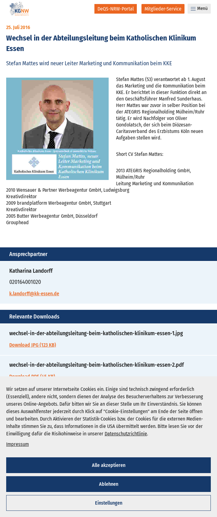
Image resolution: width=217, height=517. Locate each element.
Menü (199, 8)
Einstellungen (108, 503)
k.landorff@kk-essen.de (34, 294)
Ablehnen (108, 484)
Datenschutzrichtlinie (126, 434)
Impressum (17, 444)
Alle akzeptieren (108, 465)
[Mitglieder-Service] (162, 9)
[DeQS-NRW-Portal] (115, 9)
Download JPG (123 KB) (32, 345)
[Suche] (85, 9)
